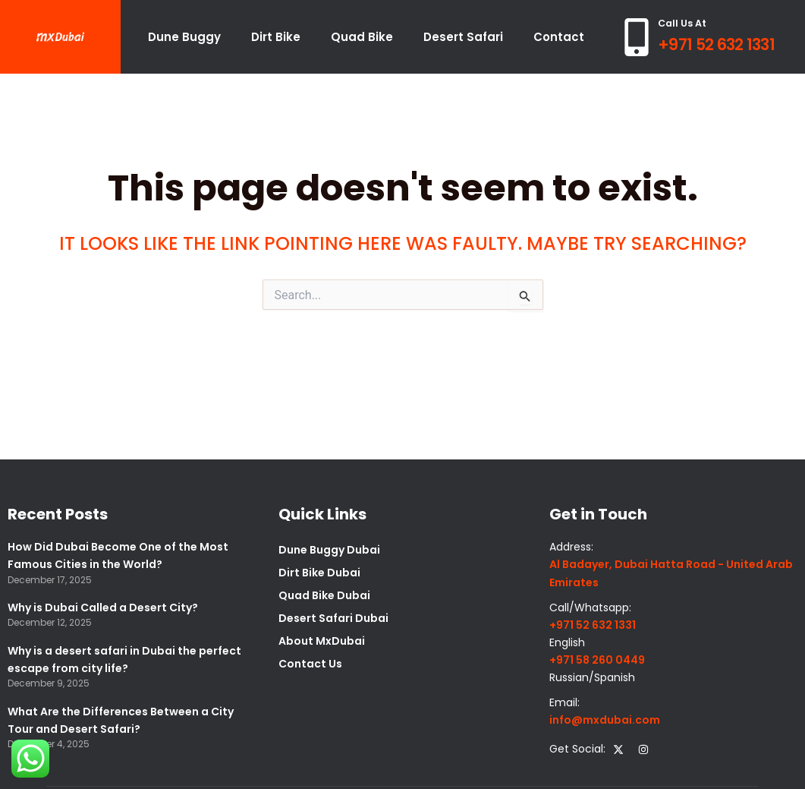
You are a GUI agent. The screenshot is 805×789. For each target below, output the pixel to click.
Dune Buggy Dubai (329, 549)
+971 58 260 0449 (597, 659)
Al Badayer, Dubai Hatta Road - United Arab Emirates (671, 573)
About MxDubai (321, 641)
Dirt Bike (275, 37)
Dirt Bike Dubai (319, 572)
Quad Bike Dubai (324, 595)
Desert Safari (463, 37)
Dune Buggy (184, 37)
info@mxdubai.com (604, 719)
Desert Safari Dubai (333, 618)
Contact (558, 37)
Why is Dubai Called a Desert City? (103, 607)
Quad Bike (362, 37)
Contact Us (310, 663)
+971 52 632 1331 (716, 44)
